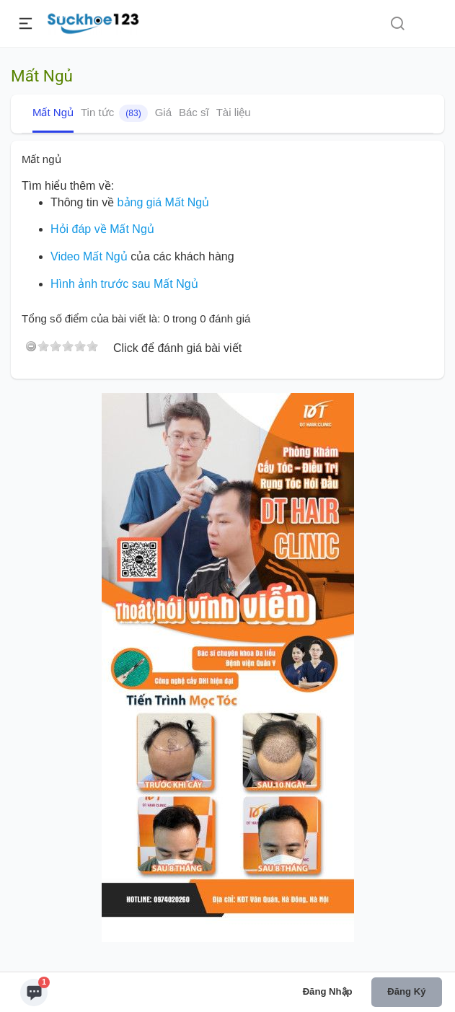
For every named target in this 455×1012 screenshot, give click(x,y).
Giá (163, 112)
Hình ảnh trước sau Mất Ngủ (124, 284)
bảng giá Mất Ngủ (164, 202)
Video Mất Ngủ (89, 256)
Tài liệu (233, 112)
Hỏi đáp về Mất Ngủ (102, 229)
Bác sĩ (194, 112)
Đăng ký (406, 991)
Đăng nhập (328, 991)
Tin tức (114, 113)
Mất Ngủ (53, 112)
